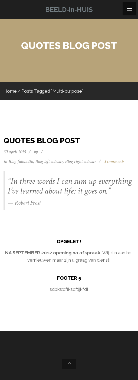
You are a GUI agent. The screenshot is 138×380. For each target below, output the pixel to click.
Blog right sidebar (80, 161)
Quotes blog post (42, 140)
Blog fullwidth (20, 161)
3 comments (114, 161)
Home (10, 91)
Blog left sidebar (49, 161)
